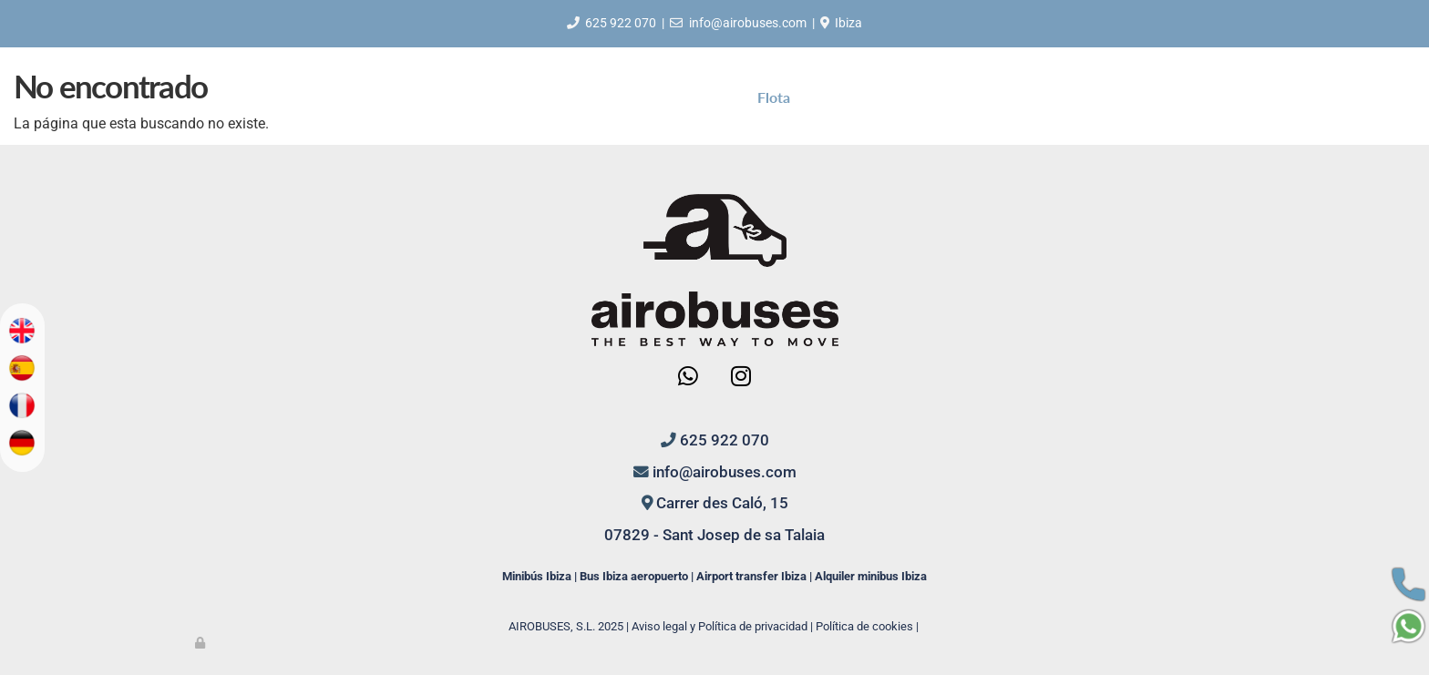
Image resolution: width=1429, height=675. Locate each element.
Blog (832, 97)
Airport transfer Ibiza (751, 576)
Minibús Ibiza (536, 576)
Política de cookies (864, 626)
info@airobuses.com (748, 22)
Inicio (500, 97)
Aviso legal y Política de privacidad (719, 626)
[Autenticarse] (201, 642)
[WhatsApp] (688, 378)
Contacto (904, 97)
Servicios (701, 97)
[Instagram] (740, 378)
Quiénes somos (594, 97)
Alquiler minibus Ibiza (871, 576)
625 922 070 (620, 22)
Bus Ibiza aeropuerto (634, 576)
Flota (773, 97)
